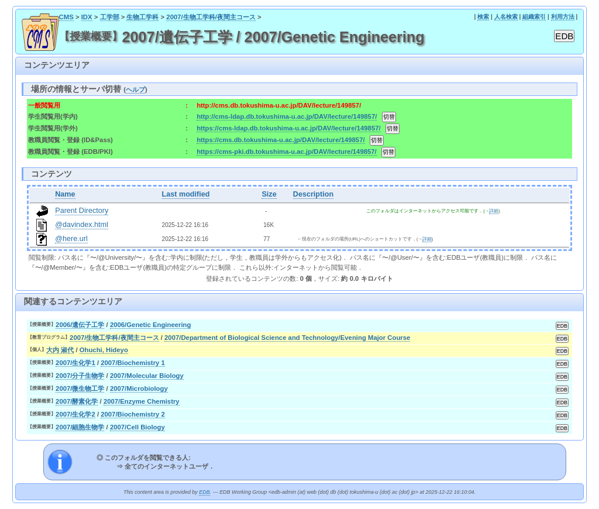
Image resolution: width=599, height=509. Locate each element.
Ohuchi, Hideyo (104, 349)
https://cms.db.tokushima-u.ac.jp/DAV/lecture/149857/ (280, 139)
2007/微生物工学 (80, 388)
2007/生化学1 (75, 362)
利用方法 (562, 16)
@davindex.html (81, 225)
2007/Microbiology (139, 388)
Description (313, 194)
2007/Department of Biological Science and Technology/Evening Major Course (287, 337)
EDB (204, 492)
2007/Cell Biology (137, 427)
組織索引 (534, 16)
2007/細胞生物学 (80, 427)
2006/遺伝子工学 (80, 324)
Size (268, 194)
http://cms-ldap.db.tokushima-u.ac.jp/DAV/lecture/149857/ (287, 116)
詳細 (493, 211)
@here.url (71, 239)
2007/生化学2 (75, 414)
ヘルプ (135, 89)
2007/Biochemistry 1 (133, 362)
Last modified (186, 194)
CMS (66, 16)
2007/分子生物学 (80, 375)
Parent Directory (81, 211)
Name (65, 194)
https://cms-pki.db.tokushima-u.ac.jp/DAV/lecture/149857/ (287, 151)
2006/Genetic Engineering (150, 324)
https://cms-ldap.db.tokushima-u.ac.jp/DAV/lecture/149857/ (289, 128)
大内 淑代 (60, 349)
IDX (86, 16)
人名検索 (506, 16)
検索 (483, 16)
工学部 (109, 16)
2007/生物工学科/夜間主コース (211, 16)
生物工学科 (142, 16)
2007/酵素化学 (77, 401)
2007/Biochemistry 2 (133, 414)
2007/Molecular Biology (147, 375)
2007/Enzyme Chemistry (142, 401)
